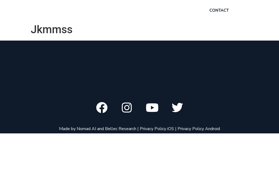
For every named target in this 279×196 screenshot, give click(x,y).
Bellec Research (120, 129)
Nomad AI (86, 129)
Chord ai (44, 10)
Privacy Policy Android (199, 129)
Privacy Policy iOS (157, 129)
